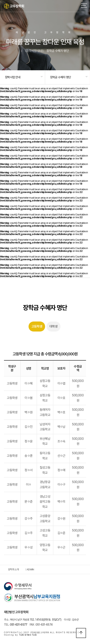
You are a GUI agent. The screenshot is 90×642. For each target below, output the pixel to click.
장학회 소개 (13, 569)
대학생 (53, 326)
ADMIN (30, 569)
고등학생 (37, 326)
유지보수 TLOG (31, 635)
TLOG (21, 635)
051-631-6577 (15, 624)
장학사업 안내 (12, 77)
